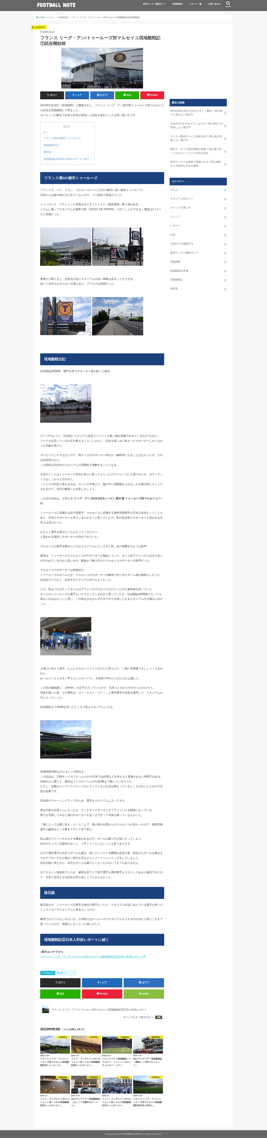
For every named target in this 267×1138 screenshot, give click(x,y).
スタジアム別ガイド (181, 198)
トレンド (175, 216)
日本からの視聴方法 (181, 243)
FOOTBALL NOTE (56, 5)
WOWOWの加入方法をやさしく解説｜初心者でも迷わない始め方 (196, 112)
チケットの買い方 (180, 207)
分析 (172, 234)
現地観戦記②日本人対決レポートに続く (67, 159)
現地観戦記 (177, 4)
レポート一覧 (195, 4)
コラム (174, 189)
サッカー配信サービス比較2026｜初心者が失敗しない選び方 (196, 138)
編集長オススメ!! (67, 973)
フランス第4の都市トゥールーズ (62, 138)
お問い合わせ (214, 4)
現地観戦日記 (51, 145)
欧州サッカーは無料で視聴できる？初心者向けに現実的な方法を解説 (195, 164)
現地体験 (175, 261)
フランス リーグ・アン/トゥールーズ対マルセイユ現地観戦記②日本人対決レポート (91, 956)
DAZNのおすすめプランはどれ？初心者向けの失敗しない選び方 (196, 125)
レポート (175, 225)
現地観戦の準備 (179, 270)
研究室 (174, 288)
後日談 (47, 152)
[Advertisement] (198, 63)
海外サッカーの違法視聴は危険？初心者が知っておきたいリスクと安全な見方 (195, 151)
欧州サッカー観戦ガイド (154, 4)
